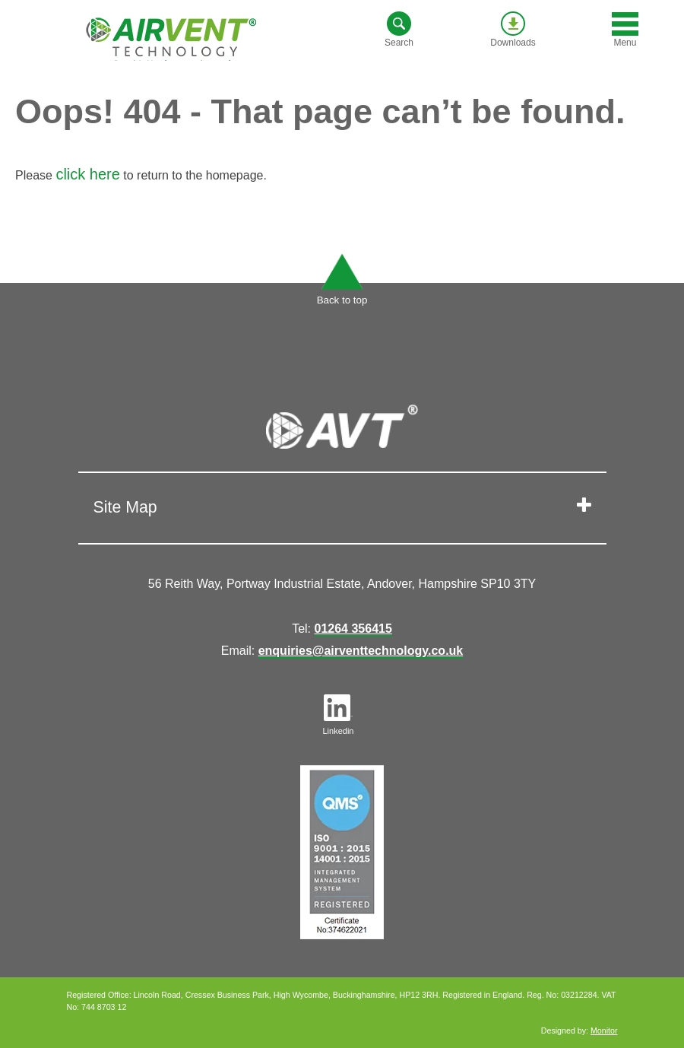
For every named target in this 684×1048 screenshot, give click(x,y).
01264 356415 (353, 628)
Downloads (512, 29)
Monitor (604, 1030)
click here (87, 174)
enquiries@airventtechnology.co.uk (361, 650)
